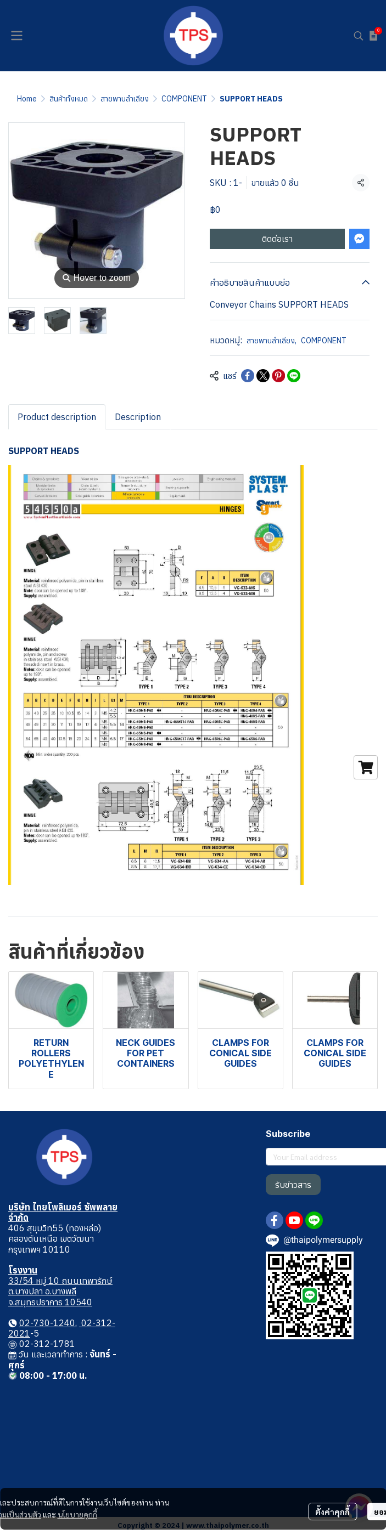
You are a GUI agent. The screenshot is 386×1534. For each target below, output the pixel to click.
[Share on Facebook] (247, 375)
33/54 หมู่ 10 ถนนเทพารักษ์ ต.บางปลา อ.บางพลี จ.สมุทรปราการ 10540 (60, 1291)
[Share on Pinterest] (278, 375)
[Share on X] (263, 375)
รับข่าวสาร (293, 1184)
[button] (358, 35)
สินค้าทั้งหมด (68, 99)
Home (27, 99)
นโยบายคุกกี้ (77, 1514)
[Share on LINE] (293, 375)
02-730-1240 (47, 1322)
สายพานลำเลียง (124, 99)
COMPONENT (184, 99)
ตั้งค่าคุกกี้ (332, 1511)
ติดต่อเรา (277, 238)
